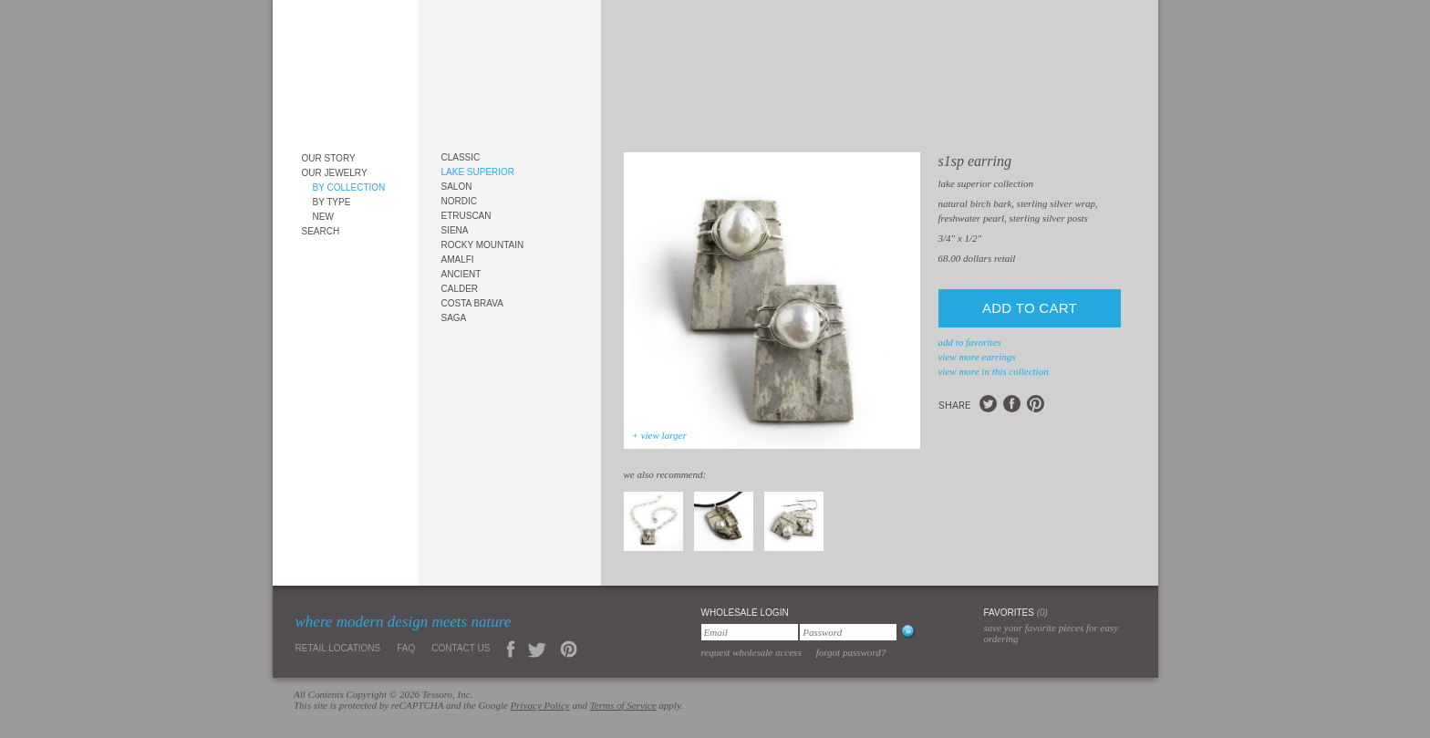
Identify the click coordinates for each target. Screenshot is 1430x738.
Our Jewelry (335, 173)
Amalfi (457, 260)
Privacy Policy (540, 705)
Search (321, 231)
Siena (455, 230)
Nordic (459, 201)
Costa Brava (472, 303)
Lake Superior (478, 172)
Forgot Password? (851, 652)
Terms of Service (623, 705)
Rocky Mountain (482, 245)
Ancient (461, 274)
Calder (460, 289)
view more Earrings (977, 356)
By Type (332, 202)
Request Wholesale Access (751, 652)
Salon (456, 187)
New (323, 217)
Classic (461, 157)
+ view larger (659, 435)
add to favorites (969, 342)
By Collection (349, 187)
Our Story (329, 158)
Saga (454, 318)
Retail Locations (338, 648)
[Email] (749, 632)
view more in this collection (993, 371)
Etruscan (466, 216)
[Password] (848, 632)
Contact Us (460, 648)
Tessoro (346, 69)
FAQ (406, 648)
